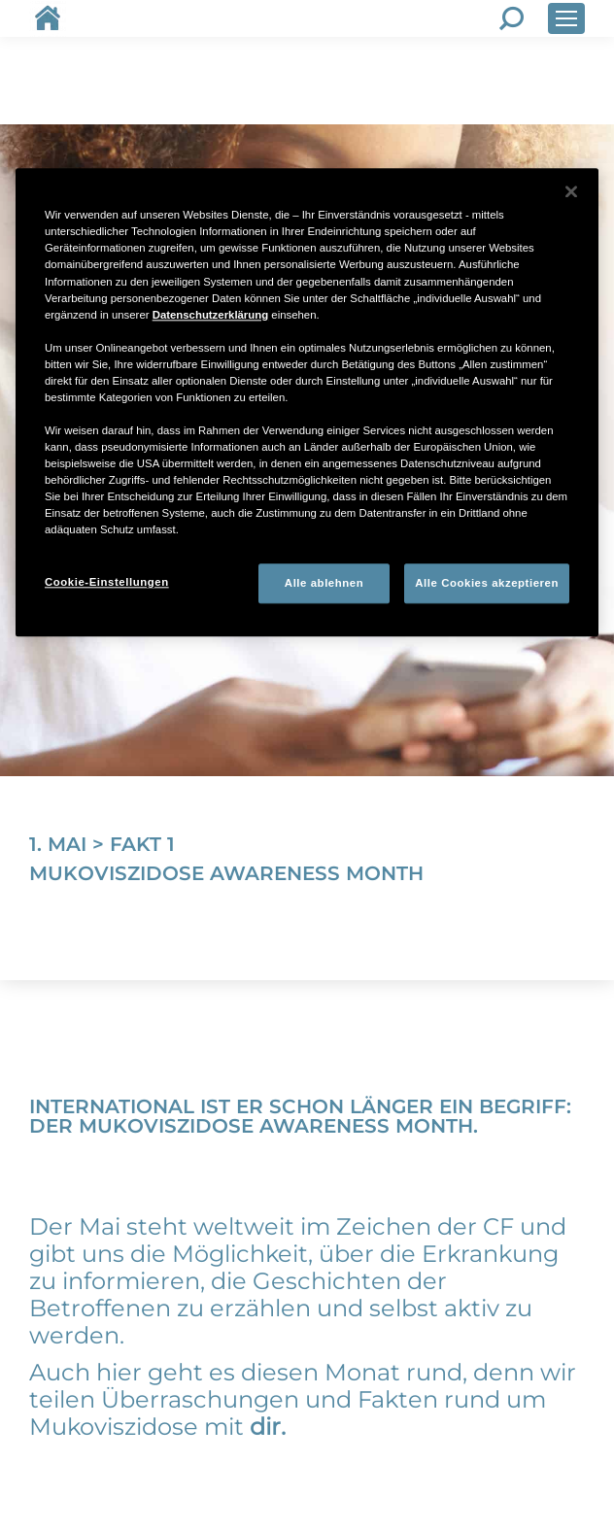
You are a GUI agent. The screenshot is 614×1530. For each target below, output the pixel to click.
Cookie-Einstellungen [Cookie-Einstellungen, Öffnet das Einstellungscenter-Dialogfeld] (107, 582)
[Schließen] (571, 192)
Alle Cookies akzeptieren (487, 583)
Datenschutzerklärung (210, 315)
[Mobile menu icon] (566, 18)
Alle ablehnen (324, 583)
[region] (307, 403)
